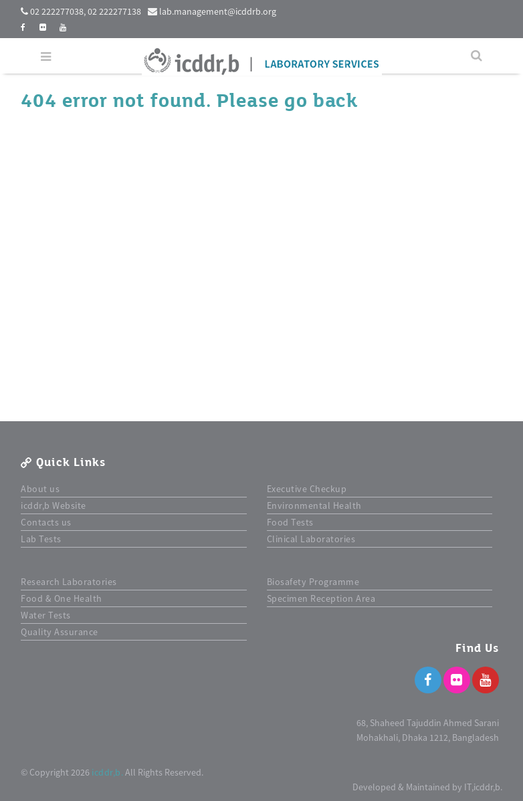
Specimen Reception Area (321, 598)
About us (40, 489)
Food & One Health (61, 598)
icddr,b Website (53, 505)
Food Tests (290, 522)
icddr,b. (107, 772)
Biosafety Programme (313, 582)
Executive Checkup (307, 489)
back (335, 101)
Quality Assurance (59, 632)
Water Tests (46, 615)
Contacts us (46, 522)
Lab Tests (41, 539)
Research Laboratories (69, 582)
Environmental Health (314, 505)
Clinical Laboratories (311, 539)
